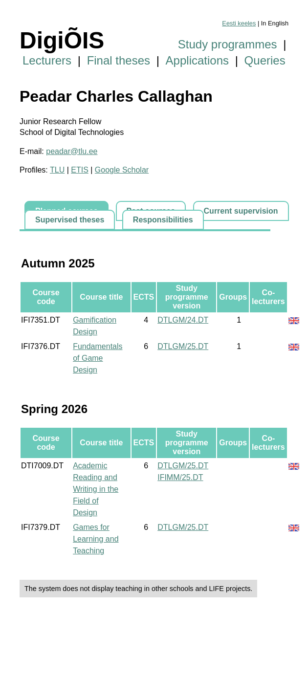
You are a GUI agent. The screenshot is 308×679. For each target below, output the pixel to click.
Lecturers (46, 60)
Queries (265, 60)
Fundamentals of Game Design (97, 358)
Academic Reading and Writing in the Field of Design (95, 489)
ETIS (79, 170)
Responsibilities (163, 220)
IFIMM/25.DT (180, 477)
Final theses (118, 60)
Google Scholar (122, 170)
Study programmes (227, 44)
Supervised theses (69, 220)
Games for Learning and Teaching (95, 539)
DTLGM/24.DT (182, 320)
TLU (57, 170)
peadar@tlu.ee (71, 151)
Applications (197, 60)
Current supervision (241, 211)
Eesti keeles (239, 23)
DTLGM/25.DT (182, 346)
